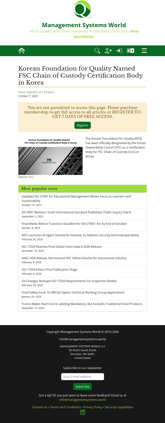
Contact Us (39, 407)
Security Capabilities (119, 407)
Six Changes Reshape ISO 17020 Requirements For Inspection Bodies (83, 283)
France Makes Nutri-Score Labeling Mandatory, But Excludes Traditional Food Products (83, 306)
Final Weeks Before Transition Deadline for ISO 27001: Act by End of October (83, 226)
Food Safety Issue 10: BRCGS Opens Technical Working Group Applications (83, 294)
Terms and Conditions (65, 407)
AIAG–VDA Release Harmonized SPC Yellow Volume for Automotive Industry (83, 260)
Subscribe (82, 387)
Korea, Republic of (29, 92)
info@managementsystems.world (82, 339)
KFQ (30, 177)
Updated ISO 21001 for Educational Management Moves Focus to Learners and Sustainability (83, 200)
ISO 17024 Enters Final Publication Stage (83, 271)
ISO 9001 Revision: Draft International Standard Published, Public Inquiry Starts (83, 214)
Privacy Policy (93, 407)
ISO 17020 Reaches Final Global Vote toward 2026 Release (83, 249)
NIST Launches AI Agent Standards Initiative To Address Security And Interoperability (83, 237)
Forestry (49, 92)
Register (82, 125)
